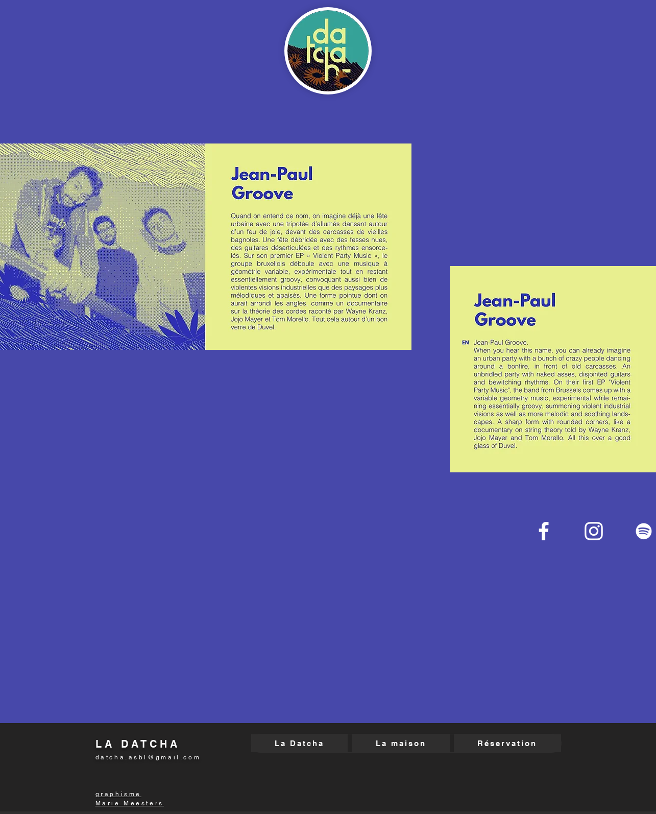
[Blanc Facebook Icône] (543, 531)
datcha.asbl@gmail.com (148, 757)
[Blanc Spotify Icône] (643, 531)
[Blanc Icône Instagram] (593, 531)
